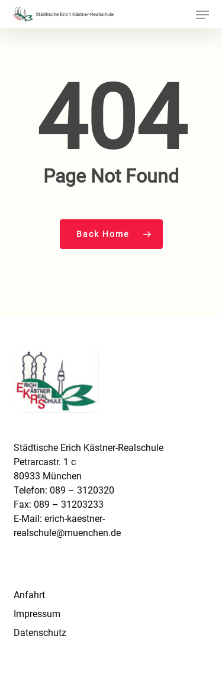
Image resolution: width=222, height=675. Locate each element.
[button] (202, 15)
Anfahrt (29, 595)
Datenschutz (40, 632)
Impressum (37, 613)
